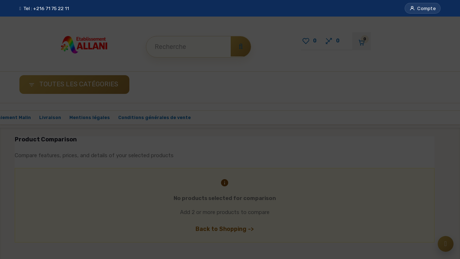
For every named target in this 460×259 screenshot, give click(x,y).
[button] (423, 8)
